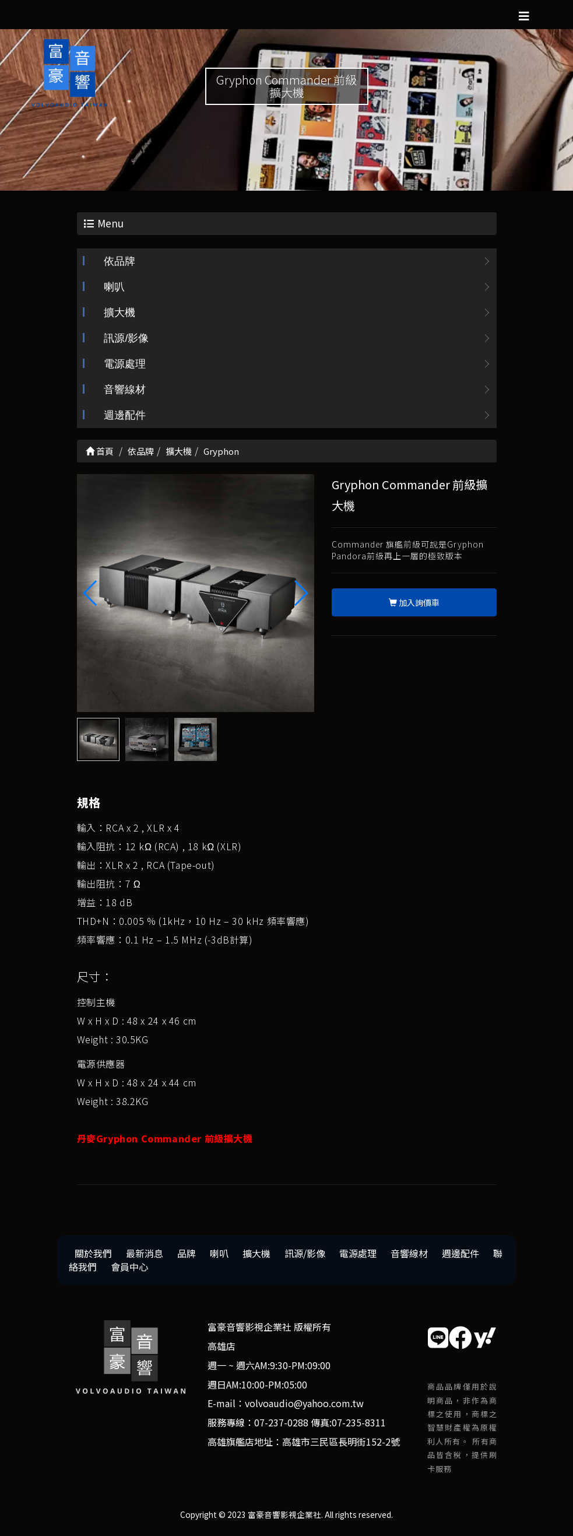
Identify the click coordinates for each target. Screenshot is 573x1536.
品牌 (186, 1254)
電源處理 (125, 365)
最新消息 (144, 1254)
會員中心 (129, 1268)
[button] (300, 593)
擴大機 (119, 314)
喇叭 (114, 288)
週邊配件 (125, 416)
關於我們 (93, 1254)
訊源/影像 (126, 339)
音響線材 (125, 391)
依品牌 (119, 262)
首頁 (100, 452)
